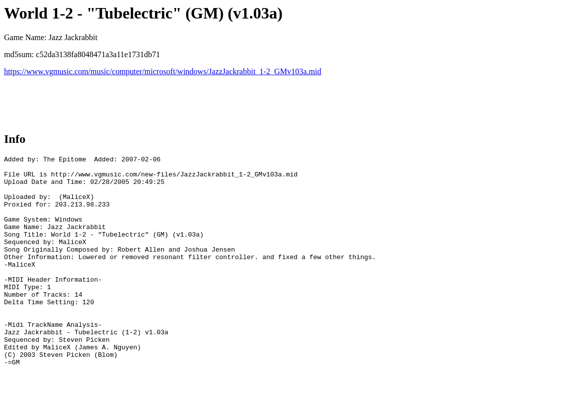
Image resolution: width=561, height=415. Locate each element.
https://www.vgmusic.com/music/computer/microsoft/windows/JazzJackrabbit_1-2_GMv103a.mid (162, 71)
